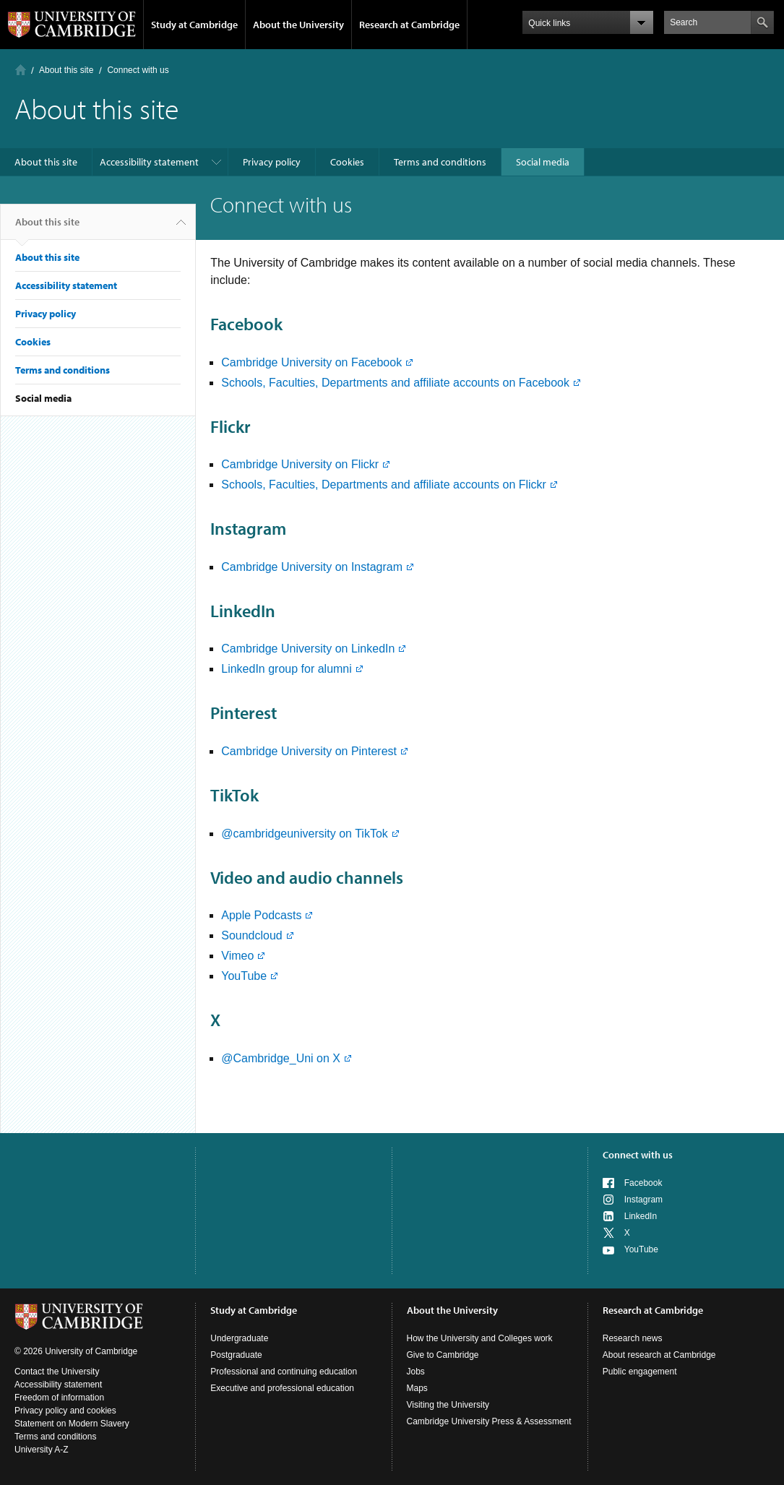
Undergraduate (239, 1338)
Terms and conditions (440, 161)
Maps (417, 1388)
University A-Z (41, 1450)
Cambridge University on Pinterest (309, 751)
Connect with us (638, 1154)
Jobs (416, 1371)
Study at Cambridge (194, 24)
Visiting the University (448, 1405)
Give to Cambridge (443, 1355)
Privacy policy (272, 161)
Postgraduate (236, 1355)
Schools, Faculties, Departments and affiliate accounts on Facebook (395, 382)
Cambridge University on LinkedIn (308, 648)
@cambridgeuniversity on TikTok (304, 833)
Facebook (643, 1183)
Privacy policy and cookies (65, 1411)
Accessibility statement (149, 161)
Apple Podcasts (261, 915)
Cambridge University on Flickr (300, 464)
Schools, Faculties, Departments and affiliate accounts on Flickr (383, 484)
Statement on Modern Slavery (71, 1424)
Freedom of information (59, 1398)
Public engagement (640, 1371)
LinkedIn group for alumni (286, 669)
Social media (542, 161)
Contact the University (56, 1371)
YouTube (244, 976)
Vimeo (237, 956)
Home (20, 70)
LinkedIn (640, 1216)
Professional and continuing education (283, 1371)
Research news (633, 1338)
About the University (298, 24)
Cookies (347, 161)
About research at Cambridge (659, 1355)
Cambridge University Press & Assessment (489, 1421)
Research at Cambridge (409, 24)
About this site (66, 70)
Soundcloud (252, 935)
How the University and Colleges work (480, 1338)
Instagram (643, 1200)
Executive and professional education (282, 1388)
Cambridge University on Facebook (311, 362)
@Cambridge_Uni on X (280, 1058)
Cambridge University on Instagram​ (311, 567)
